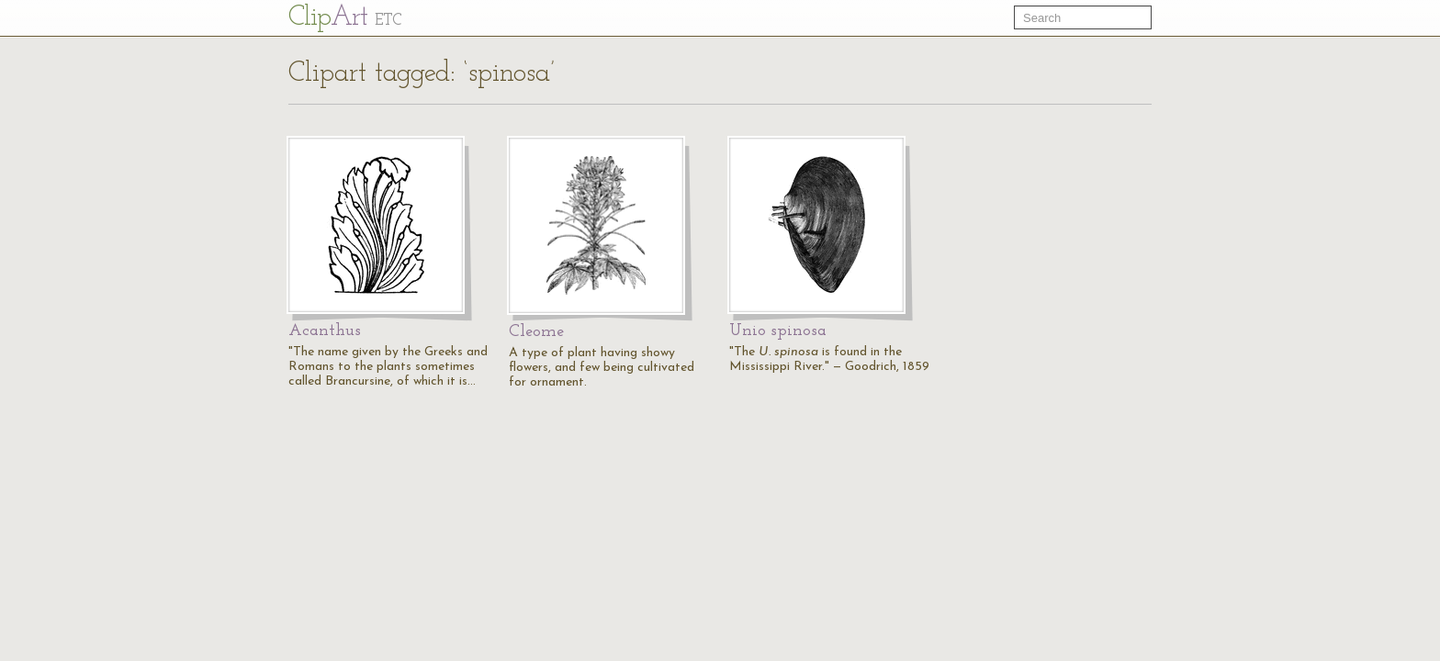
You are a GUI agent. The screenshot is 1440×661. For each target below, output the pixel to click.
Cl (344, 18)
